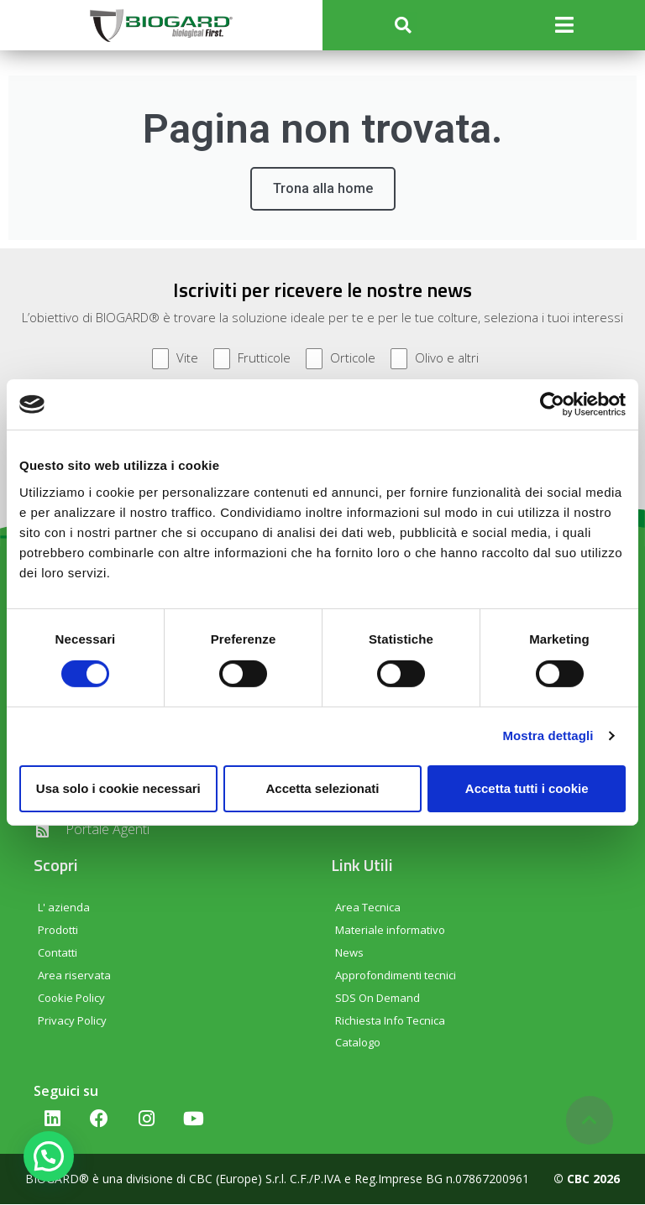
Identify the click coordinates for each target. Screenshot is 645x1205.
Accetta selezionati (322, 788)
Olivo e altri (435, 359)
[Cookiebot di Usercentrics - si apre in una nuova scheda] (552, 404)
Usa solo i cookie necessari (118, 788)
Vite (175, 359)
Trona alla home (323, 189)
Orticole (340, 359)
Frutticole (252, 359)
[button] (403, 25)
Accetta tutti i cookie (527, 788)
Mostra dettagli (547, 735)
